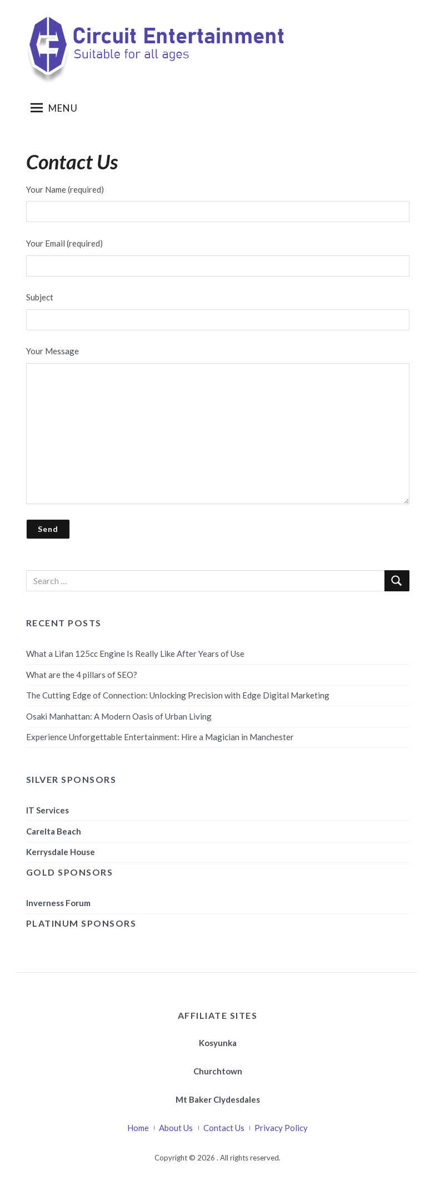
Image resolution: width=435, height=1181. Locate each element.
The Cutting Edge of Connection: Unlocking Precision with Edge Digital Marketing (177, 695)
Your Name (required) (217, 203)
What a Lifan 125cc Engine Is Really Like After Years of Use (135, 654)
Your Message (217, 425)
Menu (54, 108)
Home (138, 1128)
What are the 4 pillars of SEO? (81, 675)
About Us (176, 1128)
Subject (217, 311)
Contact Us (223, 1128)
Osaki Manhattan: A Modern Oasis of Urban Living (119, 716)
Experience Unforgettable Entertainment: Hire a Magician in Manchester (160, 737)
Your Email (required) (217, 257)
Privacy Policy (281, 1128)
